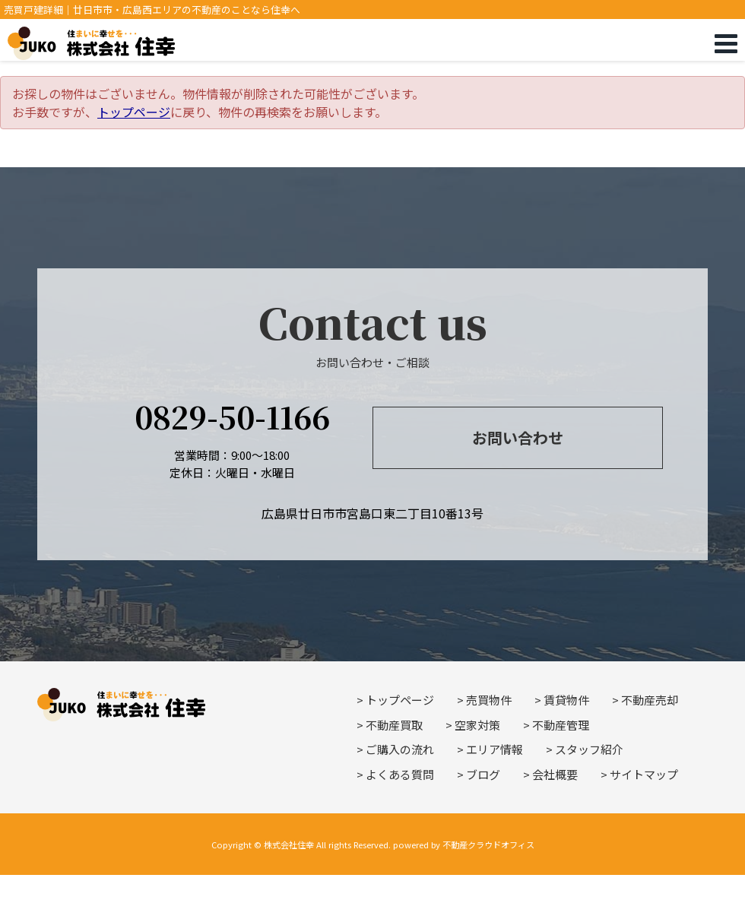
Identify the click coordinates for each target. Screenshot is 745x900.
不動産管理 (560, 725)
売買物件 (489, 700)
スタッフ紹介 (589, 749)
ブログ (483, 774)
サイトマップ (644, 774)
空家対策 (477, 725)
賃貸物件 (566, 700)
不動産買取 (394, 725)
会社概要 (555, 774)
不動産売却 (649, 700)
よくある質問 (400, 774)
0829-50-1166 (232, 416)
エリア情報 (494, 749)
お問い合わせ (517, 437)
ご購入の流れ (400, 749)
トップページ (133, 112)
